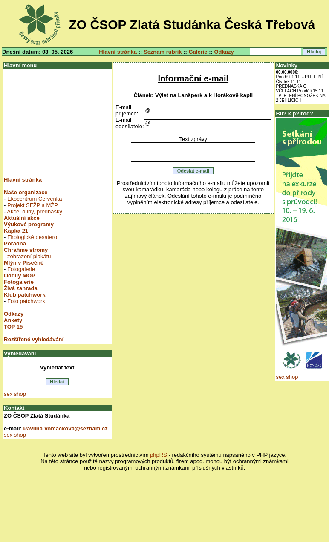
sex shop (15, 394)
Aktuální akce (22, 218)
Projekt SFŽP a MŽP (32, 205)
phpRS (158, 455)
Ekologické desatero (32, 237)
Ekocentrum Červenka (34, 199)
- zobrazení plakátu (27, 256)
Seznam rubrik (163, 52)
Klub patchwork (25, 294)
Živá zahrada (21, 288)
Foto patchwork (26, 301)
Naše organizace (26, 192)
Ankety (13, 320)
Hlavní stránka (118, 52)
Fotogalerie (21, 269)
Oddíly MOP (19, 275)
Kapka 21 (16, 231)
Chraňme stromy (26, 250)
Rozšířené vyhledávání (33, 339)
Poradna (15, 243)
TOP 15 (13, 326)
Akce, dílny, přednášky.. (36, 211)
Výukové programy (29, 224)
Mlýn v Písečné (23, 262)
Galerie (197, 52)
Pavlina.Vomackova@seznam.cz (65, 428)
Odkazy (224, 52)
